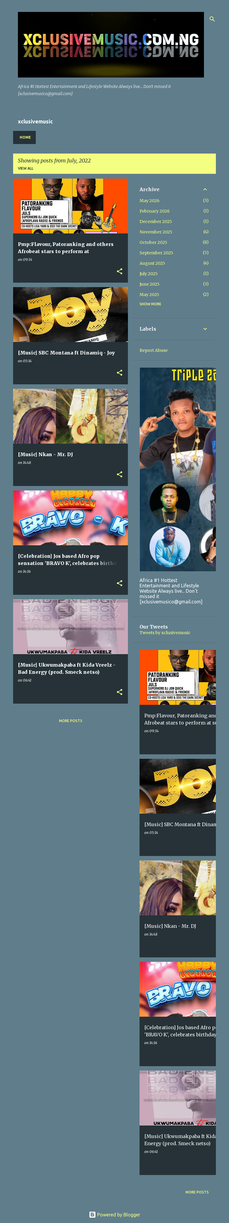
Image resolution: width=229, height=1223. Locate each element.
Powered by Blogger (114, 1214)
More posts (70, 721)
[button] (119, 272)
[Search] (212, 19)
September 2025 (156, 253)
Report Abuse (154, 350)
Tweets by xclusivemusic (165, 632)
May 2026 (150, 200)
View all (25, 168)
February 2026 (155, 211)
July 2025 (149, 273)
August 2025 (152, 263)
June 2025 (150, 284)
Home (25, 137)
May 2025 (149, 294)
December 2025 (156, 221)
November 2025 (156, 232)
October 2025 (153, 242)
